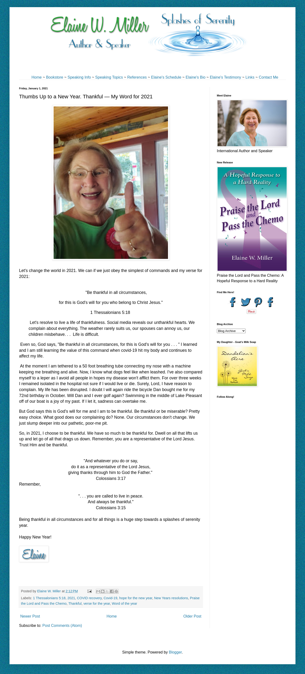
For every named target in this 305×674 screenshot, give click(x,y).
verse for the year (96, 603)
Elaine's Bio (195, 77)
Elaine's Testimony (225, 77)
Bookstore (54, 77)
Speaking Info (79, 77)
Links (249, 77)
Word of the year (124, 603)
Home (36, 77)
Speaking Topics (109, 77)
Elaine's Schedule (166, 77)
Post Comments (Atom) (62, 626)
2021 (71, 598)
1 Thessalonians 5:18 (49, 598)
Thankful (74, 603)
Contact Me (268, 77)
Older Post (192, 616)
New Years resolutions (171, 598)
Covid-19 (110, 598)
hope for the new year (135, 598)
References (137, 77)
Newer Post (30, 616)
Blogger (175, 652)
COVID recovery (89, 598)
